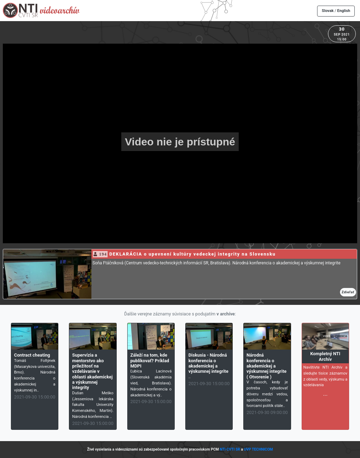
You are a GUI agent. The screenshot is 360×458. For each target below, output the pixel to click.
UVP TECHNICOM (258, 449)
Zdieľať (348, 292)
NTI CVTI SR (230, 449)
